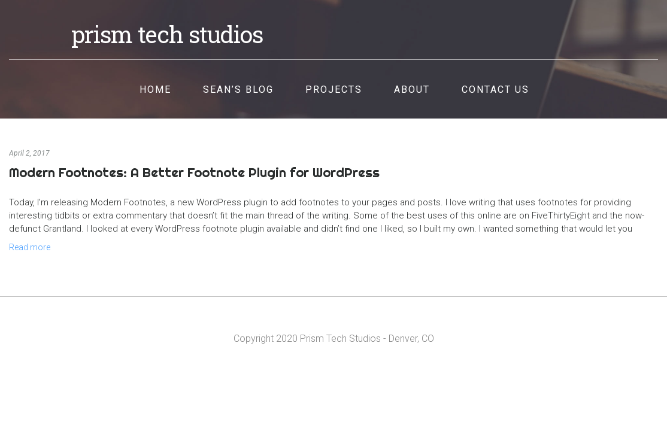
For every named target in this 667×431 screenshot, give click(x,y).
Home (155, 89)
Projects (333, 89)
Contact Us (495, 89)
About (412, 89)
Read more (29, 247)
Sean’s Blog (238, 89)
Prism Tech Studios (167, 34)
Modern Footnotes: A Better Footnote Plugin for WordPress (194, 172)
